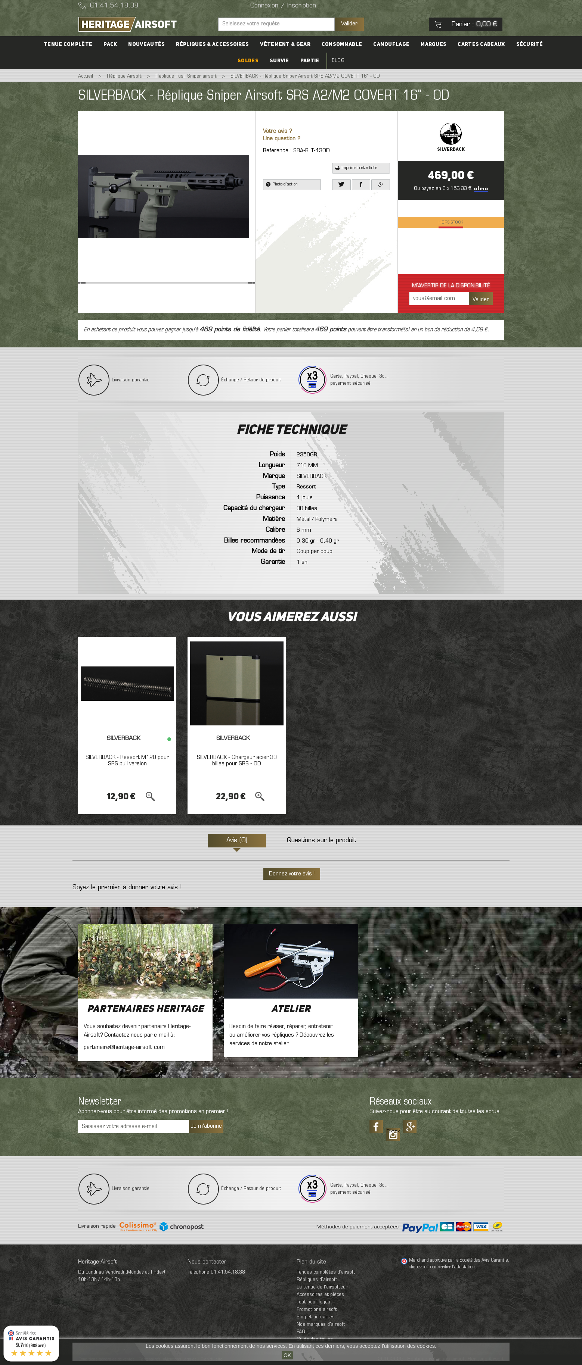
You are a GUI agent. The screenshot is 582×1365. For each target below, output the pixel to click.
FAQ (301, 1332)
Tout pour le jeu (313, 1302)
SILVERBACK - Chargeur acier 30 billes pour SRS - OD (237, 761)
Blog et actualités (316, 1317)
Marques (433, 44)
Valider (349, 24)
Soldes (248, 60)
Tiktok (393, 1132)
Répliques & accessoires (212, 44)
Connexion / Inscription (283, 6)
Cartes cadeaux (481, 44)
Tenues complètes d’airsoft (326, 1272)
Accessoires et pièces (320, 1294)
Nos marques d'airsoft (321, 1324)
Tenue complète (68, 44)
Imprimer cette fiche (356, 168)
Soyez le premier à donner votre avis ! (127, 888)
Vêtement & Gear (285, 44)
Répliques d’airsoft (317, 1280)
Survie (279, 60)
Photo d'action (282, 184)
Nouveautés (146, 44)
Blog (338, 60)
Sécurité (529, 44)
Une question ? (281, 139)
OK (287, 1355)
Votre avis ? (277, 131)
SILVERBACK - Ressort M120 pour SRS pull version (127, 761)
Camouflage (391, 44)
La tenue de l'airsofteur (322, 1287)
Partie (309, 60)
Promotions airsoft (317, 1309)
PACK (110, 44)
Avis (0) (236, 841)
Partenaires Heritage (145, 1009)
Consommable (342, 44)
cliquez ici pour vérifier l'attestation (442, 1267)
